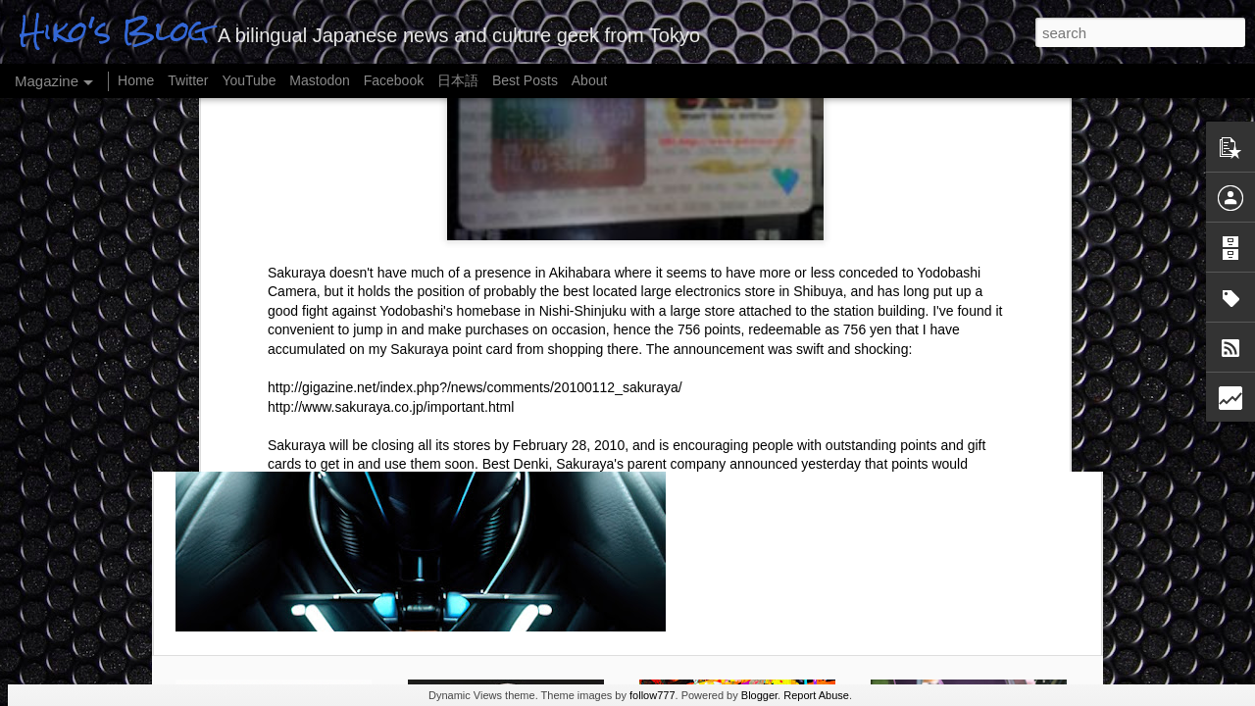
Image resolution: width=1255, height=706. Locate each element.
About (590, 80)
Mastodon (319, 80)
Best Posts (525, 80)
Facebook (394, 80)
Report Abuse (816, 695)
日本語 (457, 80)
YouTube (249, 80)
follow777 (652, 695)
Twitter (188, 80)
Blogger (759, 695)
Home (136, 80)
